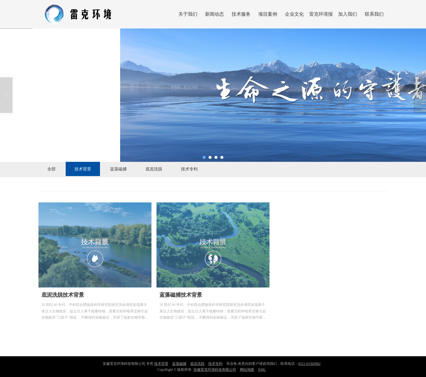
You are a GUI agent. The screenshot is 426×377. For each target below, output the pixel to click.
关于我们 (187, 14)
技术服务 (241, 14)
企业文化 (294, 14)
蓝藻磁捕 (118, 169)
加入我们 (347, 14)
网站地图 (247, 370)
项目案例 (267, 14)
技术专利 (189, 169)
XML (262, 370)
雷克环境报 (321, 14)
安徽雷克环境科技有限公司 (214, 370)
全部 (51, 169)
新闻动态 (214, 14)
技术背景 (83, 169)
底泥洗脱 (154, 169)
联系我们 (374, 14)
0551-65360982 (309, 364)
